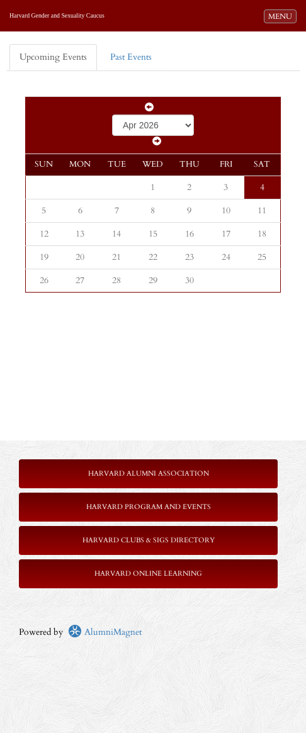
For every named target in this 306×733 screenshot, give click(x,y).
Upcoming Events (53, 57)
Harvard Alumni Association (148, 473)
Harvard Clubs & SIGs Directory (148, 540)
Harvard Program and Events (148, 507)
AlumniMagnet (105, 632)
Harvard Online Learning (148, 573)
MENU (282, 15)
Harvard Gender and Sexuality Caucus (57, 15)
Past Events (131, 57)
